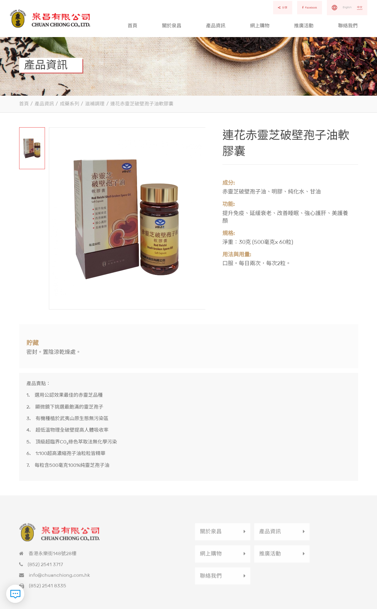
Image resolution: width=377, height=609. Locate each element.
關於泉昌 (171, 26)
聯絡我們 (348, 26)
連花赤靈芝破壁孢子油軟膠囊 (141, 104)
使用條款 (352, 605)
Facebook (309, 7)
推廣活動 (304, 26)
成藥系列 (69, 104)
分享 (282, 7)
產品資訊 (215, 26)
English (347, 7)
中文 (359, 7)
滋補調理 (95, 104)
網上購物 (259, 26)
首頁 (132, 26)
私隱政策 (332, 605)
